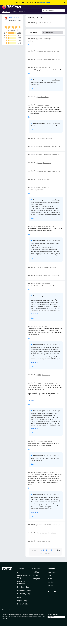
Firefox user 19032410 (44, 59)
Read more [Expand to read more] (34, 314)
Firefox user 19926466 (44, 51)
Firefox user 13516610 (44, 525)
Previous (33, 550)
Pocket (50, 585)
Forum (19, 597)
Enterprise (36, 579)
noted (19, 614)
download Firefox (44, 2)
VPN (49, 575)
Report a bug (22, 600)
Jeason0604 (41, 226)
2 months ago (56, 80)
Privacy (4, 610)
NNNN (39, 375)
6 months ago (52, 533)
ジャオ (39, 179)
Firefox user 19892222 (44, 171)
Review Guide (22, 604)
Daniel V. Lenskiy (43, 533)
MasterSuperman (43, 472)
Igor (39, 187)
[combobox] (53, 10)
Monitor (51, 582)
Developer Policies (24, 590)
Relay (50, 579)
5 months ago (43, 326)
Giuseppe (40, 441)
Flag (29, 44)
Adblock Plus (14, 18)
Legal (18, 610)
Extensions (6, 11)
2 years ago (47, 23)
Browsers (51, 572)
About (19, 572)
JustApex (40, 23)
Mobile (35, 575)
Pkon (39, 105)
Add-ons (20, 569)
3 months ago (47, 38)
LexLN (39, 67)
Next (58, 550)
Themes (14, 11)
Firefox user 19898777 (44, 154)
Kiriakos (40, 163)
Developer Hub (23, 587)
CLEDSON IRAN (42, 267)
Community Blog (23, 594)
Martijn (40, 283)
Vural (39, 97)
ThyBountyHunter (43, 383)
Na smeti (40, 138)
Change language (53, 614)
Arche (39, 541)
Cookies (11, 610)
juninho (40, 38)
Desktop (35, 572)
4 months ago (46, 179)
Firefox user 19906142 (44, 146)
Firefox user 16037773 (44, 275)
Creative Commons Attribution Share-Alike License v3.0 (21, 616)
